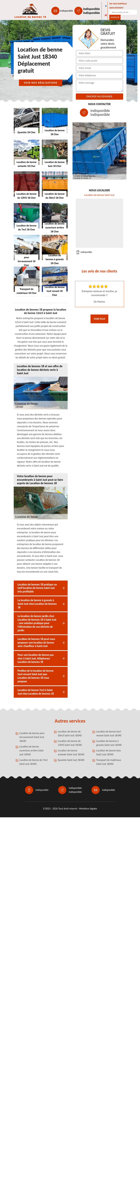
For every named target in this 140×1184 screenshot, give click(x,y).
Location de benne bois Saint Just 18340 (108, 752)
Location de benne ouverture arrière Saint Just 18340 (31, 750)
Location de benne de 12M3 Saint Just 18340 (70, 742)
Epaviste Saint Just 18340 (71, 760)
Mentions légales (88, 808)
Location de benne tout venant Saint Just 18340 (108, 733)
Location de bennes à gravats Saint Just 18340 (109, 742)
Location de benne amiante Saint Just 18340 (71, 752)
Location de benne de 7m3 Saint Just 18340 (33, 761)
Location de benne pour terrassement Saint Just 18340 (32, 737)
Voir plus (99, 318)
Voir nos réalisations (41, 82)
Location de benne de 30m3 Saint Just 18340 (70, 733)
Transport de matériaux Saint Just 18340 (108, 761)
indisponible (66, 10)
